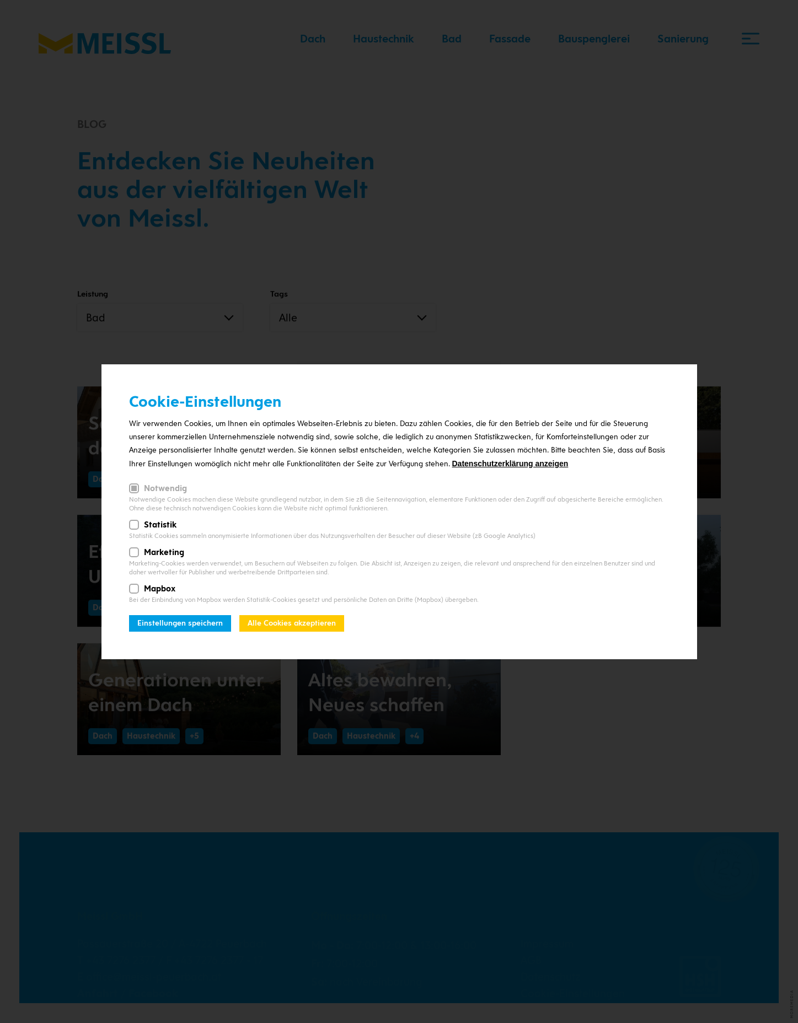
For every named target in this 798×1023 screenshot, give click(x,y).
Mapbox (159, 589)
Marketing (164, 552)
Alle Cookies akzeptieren (292, 623)
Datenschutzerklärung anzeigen (510, 463)
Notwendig (165, 488)
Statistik (160, 525)
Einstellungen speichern (180, 623)
